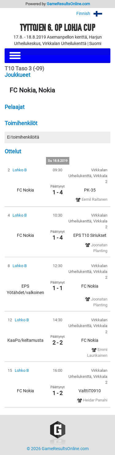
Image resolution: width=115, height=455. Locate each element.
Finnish (93, 13)
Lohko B (20, 170)
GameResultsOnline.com (68, 4)
